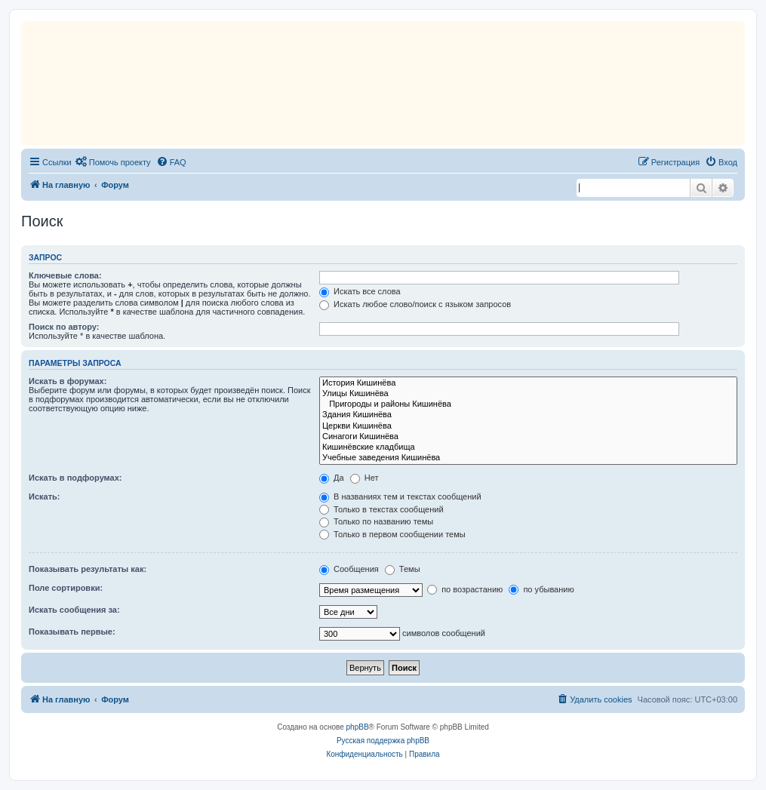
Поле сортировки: (66, 587)
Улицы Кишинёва (528, 394)
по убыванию (541, 589)
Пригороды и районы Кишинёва (528, 404)
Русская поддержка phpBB (383, 740)
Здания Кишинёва (528, 415)
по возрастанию (465, 589)
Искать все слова (360, 291)
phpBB (357, 727)
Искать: (44, 496)
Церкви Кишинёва (528, 426)
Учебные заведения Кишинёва (528, 458)
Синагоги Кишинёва (528, 437)
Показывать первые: (72, 631)
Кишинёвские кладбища (528, 447)
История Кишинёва (528, 383)
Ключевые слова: (65, 275)
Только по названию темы (376, 521)
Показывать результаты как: (87, 568)
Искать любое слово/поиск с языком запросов (415, 304)
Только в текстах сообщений (381, 509)
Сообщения (349, 568)
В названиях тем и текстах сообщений (400, 496)
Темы (402, 568)
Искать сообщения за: (74, 609)
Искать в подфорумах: (75, 477)
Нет (364, 477)
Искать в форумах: (67, 381)
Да (331, 477)
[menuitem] (113, 162)
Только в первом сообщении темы (392, 534)
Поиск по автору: (64, 326)
